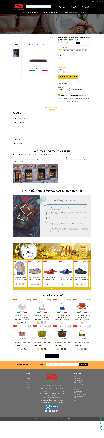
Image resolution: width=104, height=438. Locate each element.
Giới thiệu (28, 396)
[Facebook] (46, 428)
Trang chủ (27, 394)
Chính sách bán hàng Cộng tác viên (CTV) (79, 403)
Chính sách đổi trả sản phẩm (79, 407)
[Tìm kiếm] (49, 7)
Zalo (101, 423)
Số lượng (60, 69)
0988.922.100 (54, 412)
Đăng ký (75, 7)
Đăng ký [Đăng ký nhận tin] (83, 382)
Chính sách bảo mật (78, 396)
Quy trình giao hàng (78, 409)
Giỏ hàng (28, 407)
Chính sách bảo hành (79, 398)
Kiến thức (28, 400)
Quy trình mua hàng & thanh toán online (79, 412)
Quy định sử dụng (78, 400)
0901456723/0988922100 (71, 95)
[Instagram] (57, 428)
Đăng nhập (76, 6)
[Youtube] (53, 428)
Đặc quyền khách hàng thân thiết (79, 422)
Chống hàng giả (77, 394)
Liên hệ (28, 409)
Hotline (101, 419)
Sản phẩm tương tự (52, 301)
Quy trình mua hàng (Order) (78, 416)
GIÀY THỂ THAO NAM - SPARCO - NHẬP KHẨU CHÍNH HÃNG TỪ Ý (36, 285)
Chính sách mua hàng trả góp (79, 419)
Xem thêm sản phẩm (52, 373)
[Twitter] (50, 428)
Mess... (101, 428)
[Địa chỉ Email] (62, 382)
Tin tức (28, 398)
